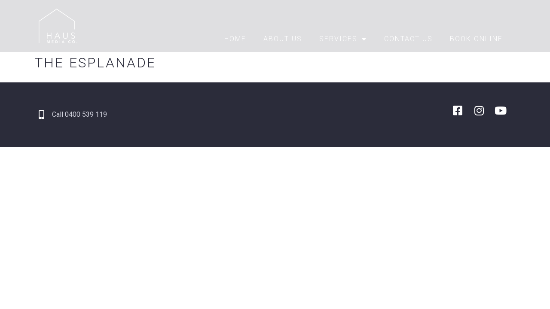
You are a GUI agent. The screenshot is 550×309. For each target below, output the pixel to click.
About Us (282, 39)
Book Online (476, 39)
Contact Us (408, 39)
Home (235, 39)
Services (343, 39)
